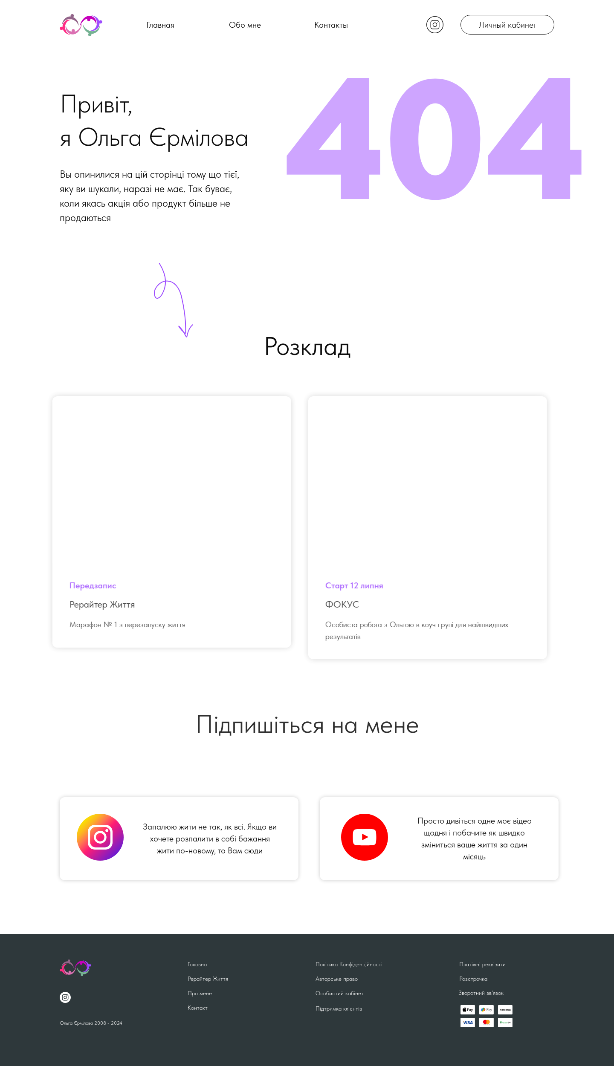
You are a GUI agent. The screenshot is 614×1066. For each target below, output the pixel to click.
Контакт (198, 1007)
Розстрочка (473, 978)
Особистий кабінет (340, 993)
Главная (160, 25)
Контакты (331, 25)
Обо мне (245, 25)
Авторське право (337, 978)
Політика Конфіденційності (349, 964)
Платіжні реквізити (482, 964)
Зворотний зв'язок (481, 992)
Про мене (200, 993)
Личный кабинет (507, 25)
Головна (197, 964)
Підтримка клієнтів (339, 1008)
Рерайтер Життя (208, 978)
